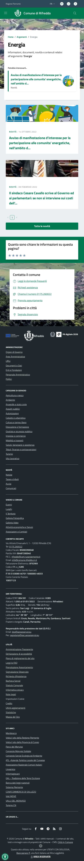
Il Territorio (10, 513)
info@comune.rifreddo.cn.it (24, 560)
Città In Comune (65, 842)
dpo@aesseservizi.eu (21, 632)
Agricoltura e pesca (14, 395)
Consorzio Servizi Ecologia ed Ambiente (24, 755)
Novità (13, 131)
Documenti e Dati (14, 365)
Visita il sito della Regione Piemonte (22, 737)
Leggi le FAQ (11, 663)
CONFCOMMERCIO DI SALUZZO (21, 791)
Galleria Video (12, 522)
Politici (9, 379)
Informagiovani (13, 773)
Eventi (9, 504)
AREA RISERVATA (40, 856)
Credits (9, 703)
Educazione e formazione (17, 427)
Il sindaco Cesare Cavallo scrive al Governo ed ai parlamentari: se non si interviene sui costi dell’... (41, 198)
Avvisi (8, 483)
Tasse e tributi (12, 479)
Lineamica (10, 769)
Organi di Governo (14, 352)
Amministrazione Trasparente (19, 649)
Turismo (9, 454)
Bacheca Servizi (13, 681)
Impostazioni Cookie (15, 699)
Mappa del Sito (13, 717)
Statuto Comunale (14, 685)
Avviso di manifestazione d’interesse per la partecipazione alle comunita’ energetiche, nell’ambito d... (36, 79)
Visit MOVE (11, 796)
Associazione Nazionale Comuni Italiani (24, 764)
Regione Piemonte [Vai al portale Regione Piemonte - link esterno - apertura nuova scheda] (13, 3)
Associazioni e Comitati (16, 531)
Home (10, 37)
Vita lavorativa (12, 458)
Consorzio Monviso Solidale (18, 751)
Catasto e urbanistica (15, 418)
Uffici (8, 361)
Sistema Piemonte (14, 787)
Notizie (9, 474)
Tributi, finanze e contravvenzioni (21, 449)
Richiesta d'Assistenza (16, 676)
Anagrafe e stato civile (16, 404)
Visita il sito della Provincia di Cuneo (22, 742)
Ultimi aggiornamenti (15, 708)
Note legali (11, 694)
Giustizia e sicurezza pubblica (19, 431)
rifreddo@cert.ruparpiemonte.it (26, 556)
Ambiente (10, 400)
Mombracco (11, 733)
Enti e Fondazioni (14, 370)
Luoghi (9, 509)
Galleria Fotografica (15, 518)
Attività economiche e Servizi (19, 527)
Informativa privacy (15, 690)
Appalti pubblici (13, 409)
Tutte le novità (42, 226)
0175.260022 (15, 546)
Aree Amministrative (15, 356)
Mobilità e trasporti (14, 440)
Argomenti (22, 37)
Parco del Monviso (14, 746)
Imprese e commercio (16, 436)
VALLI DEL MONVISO (16, 800)
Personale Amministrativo (18, 374)
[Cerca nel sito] (74, 13)
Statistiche (11, 712)
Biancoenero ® (23, 853)
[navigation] (5, 13)
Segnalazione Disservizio (17, 672)
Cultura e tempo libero (16, 422)
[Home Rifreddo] (31, 13)
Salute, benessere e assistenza (20, 445)
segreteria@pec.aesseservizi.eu (24, 635)
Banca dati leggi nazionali (17, 782)
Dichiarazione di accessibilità (19, 653)
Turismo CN (11, 805)
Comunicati (11, 488)
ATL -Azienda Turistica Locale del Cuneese (25, 760)
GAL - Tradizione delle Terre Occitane (23, 778)
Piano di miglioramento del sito (20, 658)
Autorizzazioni (12, 413)
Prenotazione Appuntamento (19, 667)
